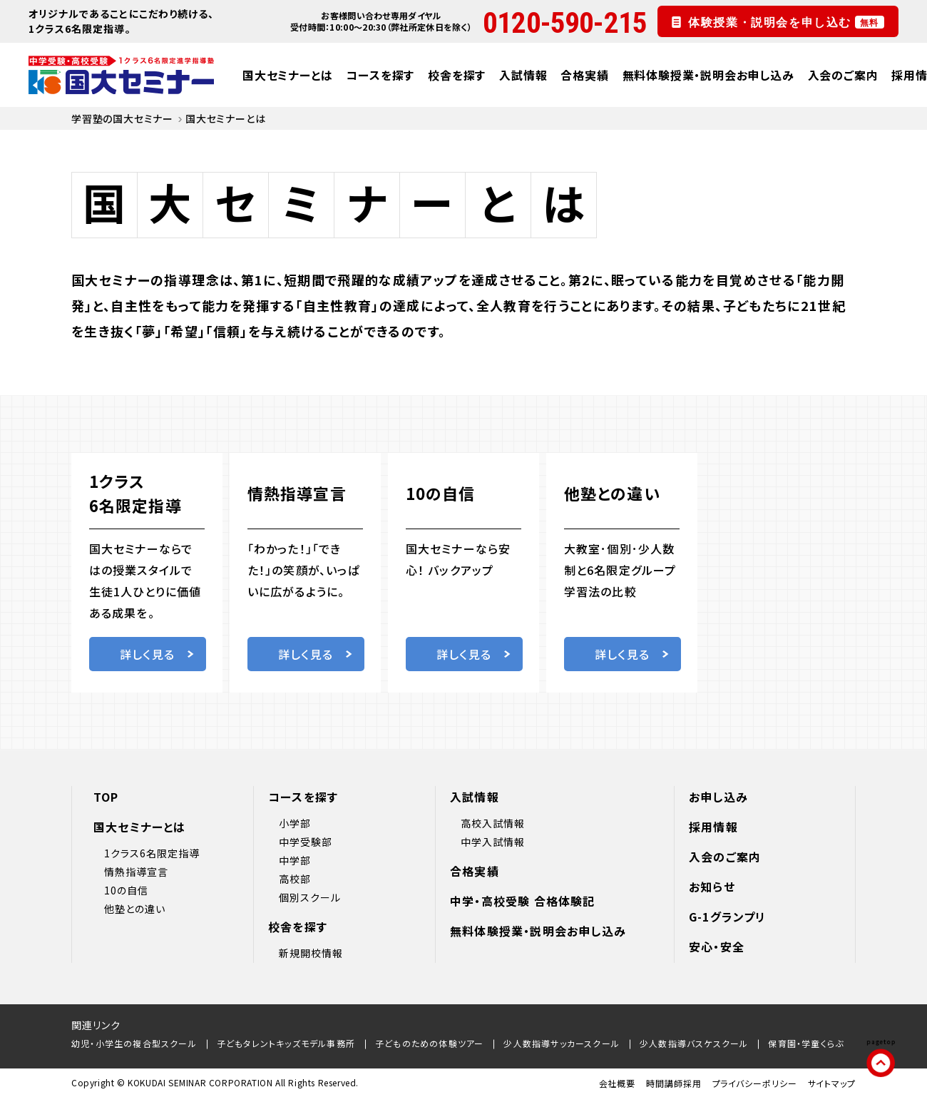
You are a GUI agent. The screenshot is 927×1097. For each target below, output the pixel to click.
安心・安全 (716, 946)
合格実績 (584, 74)
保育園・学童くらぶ (806, 1043)
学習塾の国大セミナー (122, 118)
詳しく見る (157, 654)
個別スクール (310, 897)
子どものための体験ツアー (429, 1043)
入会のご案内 (843, 74)
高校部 (295, 879)
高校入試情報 (493, 823)
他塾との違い (134, 909)
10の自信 (126, 890)
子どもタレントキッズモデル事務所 (286, 1043)
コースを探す (380, 74)
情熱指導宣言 (136, 871)
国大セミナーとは (287, 74)
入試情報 (523, 74)
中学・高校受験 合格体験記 (522, 900)
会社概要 (617, 1083)
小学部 (295, 823)
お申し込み (718, 796)
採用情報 (713, 826)
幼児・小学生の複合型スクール (134, 1043)
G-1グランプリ (728, 916)
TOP (106, 796)
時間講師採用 (673, 1083)
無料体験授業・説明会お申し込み (708, 74)
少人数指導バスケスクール (694, 1043)
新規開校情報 (311, 953)
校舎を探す (457, 74)
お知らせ (712, 886)
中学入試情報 (493, 842)
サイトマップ (832, 1083)
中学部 (295, 860)
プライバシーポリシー (754, 1083)
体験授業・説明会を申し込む (786, 22)
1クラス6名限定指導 (152, 853)
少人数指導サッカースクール (561, 1043)
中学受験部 (305, 842)
